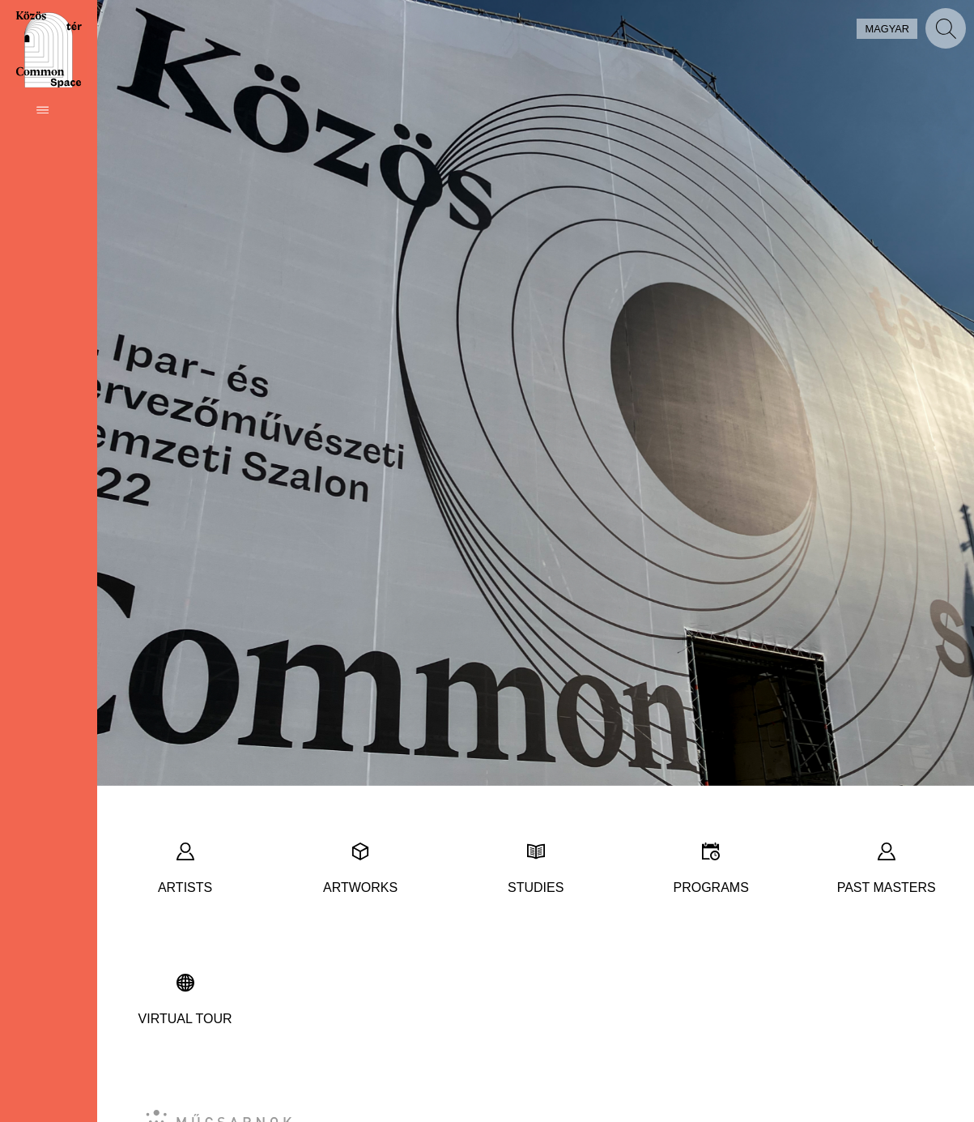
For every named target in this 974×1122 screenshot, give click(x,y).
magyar (887, 29)
